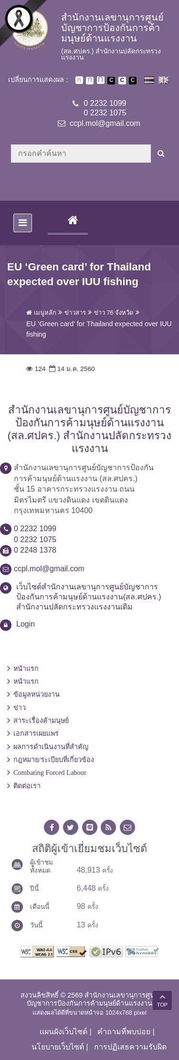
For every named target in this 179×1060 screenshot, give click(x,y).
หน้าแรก (26, 668)
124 (35, 368)
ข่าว (19, 707)
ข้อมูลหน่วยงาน (36, 694)
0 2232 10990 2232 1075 (105, 108)
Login (25, 624)
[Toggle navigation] (22, 223)
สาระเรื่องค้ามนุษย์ (41, 720)
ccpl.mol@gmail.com (105, 123)
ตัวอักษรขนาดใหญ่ (101, 80)
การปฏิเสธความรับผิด (130, 1047)
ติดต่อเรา (27, 786)
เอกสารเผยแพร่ (36, 733)
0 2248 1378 (35, 550)
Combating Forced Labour (49, 772)
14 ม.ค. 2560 (71, 368)
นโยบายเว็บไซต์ (58, 1047)
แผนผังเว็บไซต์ (63, 1032)
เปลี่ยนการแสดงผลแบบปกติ (122, 80)
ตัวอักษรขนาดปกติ (79, 80)
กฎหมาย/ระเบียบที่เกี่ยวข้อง (53, 759)
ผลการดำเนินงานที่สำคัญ (50, 747)
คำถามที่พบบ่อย (123, 1032)
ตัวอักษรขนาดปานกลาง (90, 80)
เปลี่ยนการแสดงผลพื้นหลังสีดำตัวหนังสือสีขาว (111, 80)
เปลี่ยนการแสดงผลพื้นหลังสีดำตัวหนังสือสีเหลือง (133, 80)
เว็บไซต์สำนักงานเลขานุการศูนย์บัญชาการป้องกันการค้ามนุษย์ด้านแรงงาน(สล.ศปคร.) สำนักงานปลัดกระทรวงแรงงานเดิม (88, 597)
